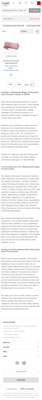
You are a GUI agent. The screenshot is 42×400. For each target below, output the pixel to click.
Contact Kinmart (9, 322)
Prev (10, 84)
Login (20, 4)
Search (34, 10)
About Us (6, 342)
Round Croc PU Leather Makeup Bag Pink (11, 62)
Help (4, 351)
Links (5, 356)
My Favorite (26, 4)
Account (6, 347)
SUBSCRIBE (21, 380)
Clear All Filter (35, 19)
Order (32, 4)
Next (19, 84)
